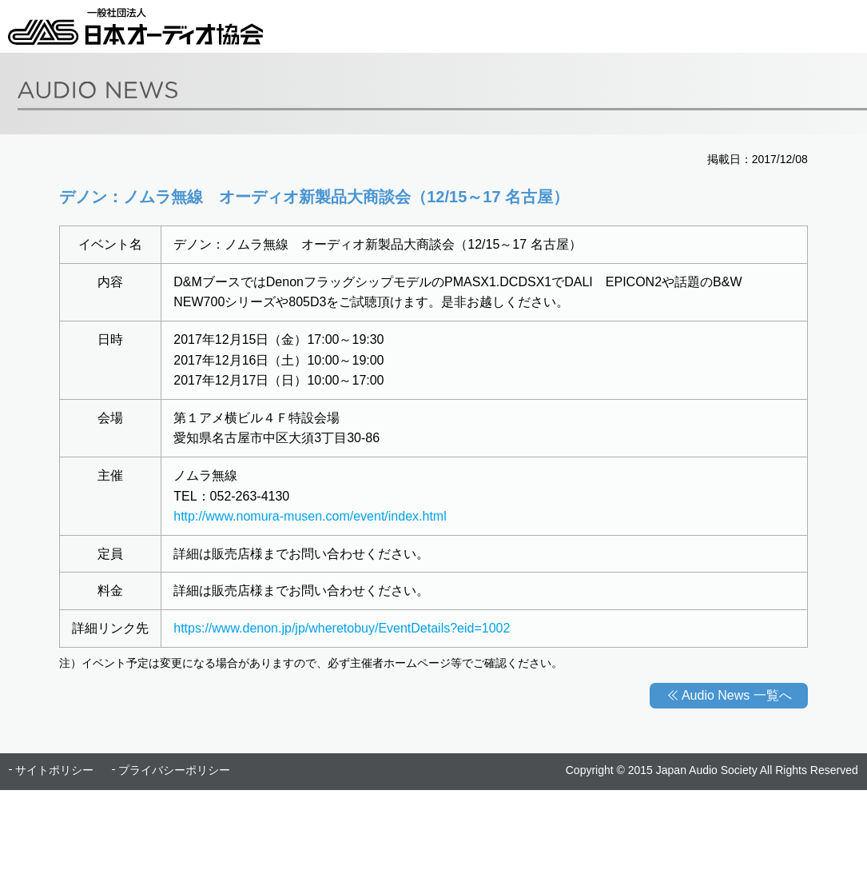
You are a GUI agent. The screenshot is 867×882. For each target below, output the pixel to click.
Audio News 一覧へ (737, 695)
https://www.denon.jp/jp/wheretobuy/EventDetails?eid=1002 (341, 628)
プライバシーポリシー (174, 770)
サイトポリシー (54, 770)
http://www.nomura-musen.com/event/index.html (309, 516)
